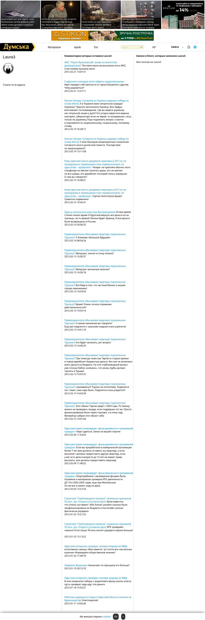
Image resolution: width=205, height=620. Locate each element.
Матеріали (54, 47)
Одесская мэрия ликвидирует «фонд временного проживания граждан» (98, 430)
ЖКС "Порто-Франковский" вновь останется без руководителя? (90, 64)
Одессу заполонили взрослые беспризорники (89, 212)
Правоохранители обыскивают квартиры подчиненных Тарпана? (95, 236)
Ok (115, 616)
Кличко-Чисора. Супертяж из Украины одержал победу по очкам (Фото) (96, 102)
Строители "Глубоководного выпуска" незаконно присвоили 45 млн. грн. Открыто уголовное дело (97, 500)
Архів (77, 47)
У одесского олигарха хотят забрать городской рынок (94, 81)
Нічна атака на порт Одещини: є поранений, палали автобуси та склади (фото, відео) (96, 24)
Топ (96, 47)
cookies (106, 616)
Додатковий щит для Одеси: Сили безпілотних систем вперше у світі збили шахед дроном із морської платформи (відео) (17, 23)
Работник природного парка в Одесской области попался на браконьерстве (97, 599)
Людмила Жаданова (75, 565)
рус (154, 46)
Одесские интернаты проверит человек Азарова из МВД (95, 546)
